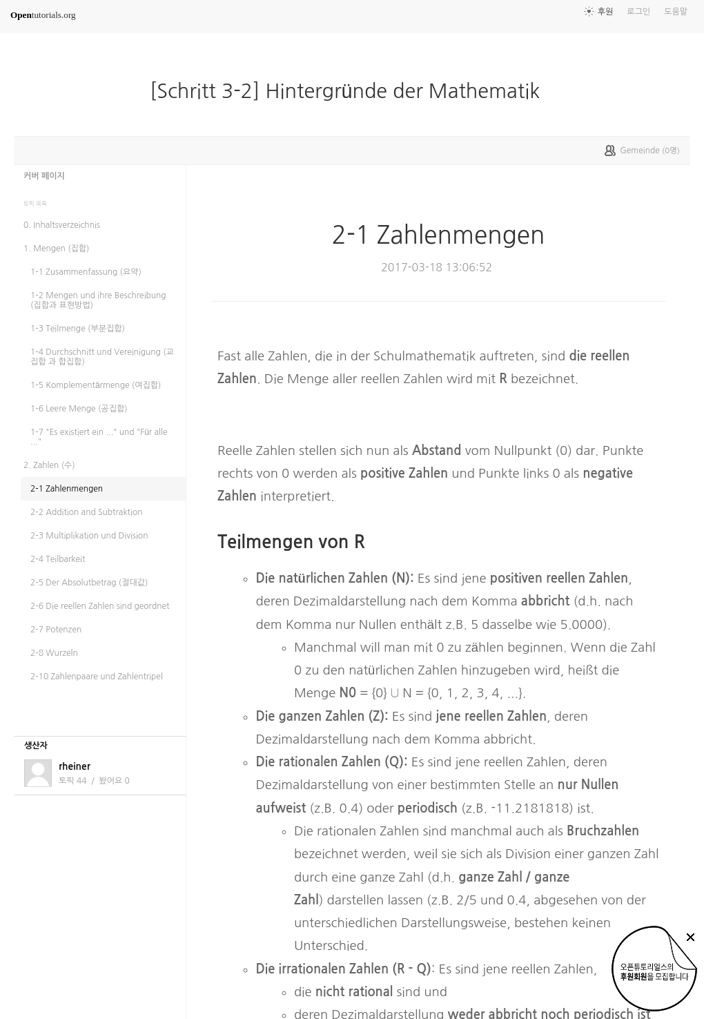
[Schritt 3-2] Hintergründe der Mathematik (350, 91)
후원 (606, 12)
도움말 (675, 12)
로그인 (638, 12)
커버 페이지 (44, 176)
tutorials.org (43, 15)
